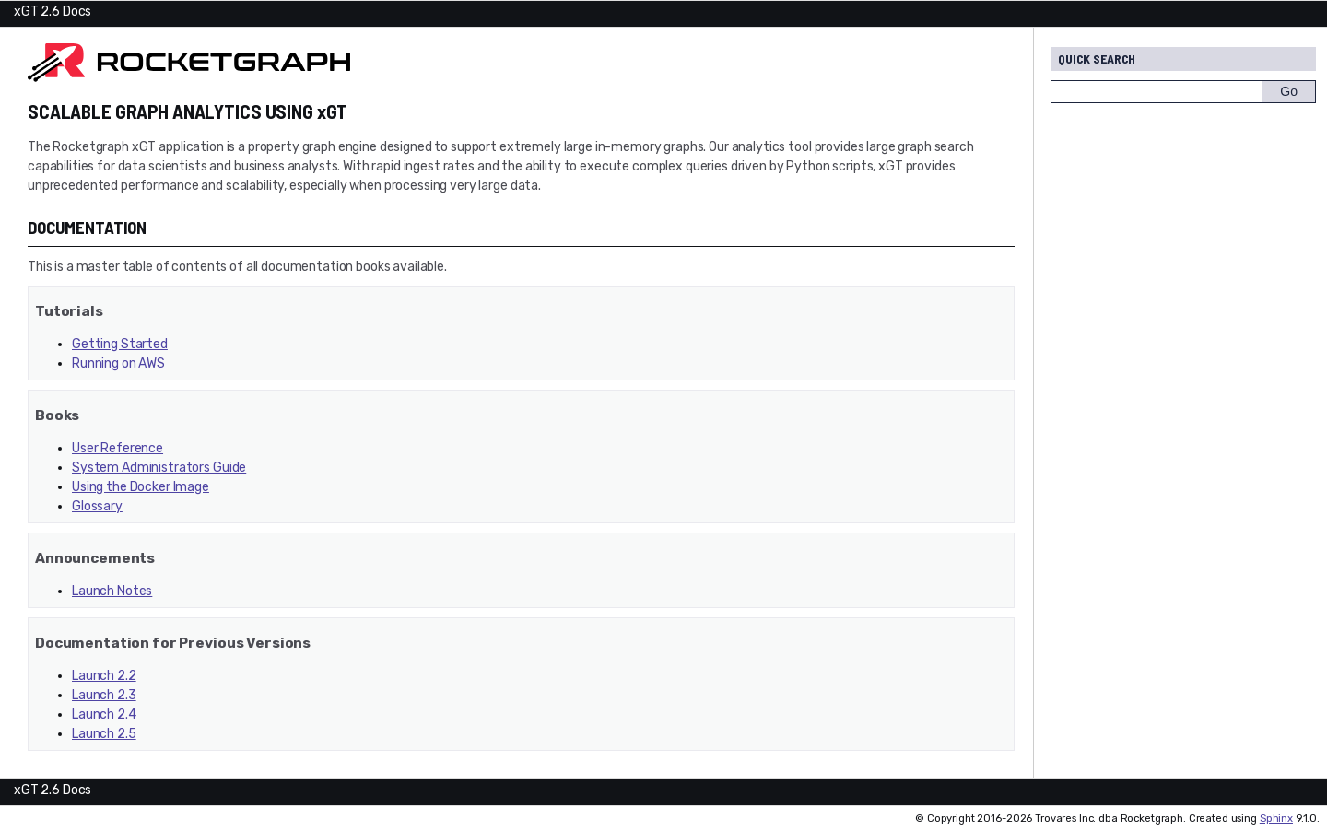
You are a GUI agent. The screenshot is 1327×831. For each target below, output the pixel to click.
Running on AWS (118, 363)
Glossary (97, 506)
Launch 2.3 (104, 695)
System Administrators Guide (159, 467)
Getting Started (120, 344)
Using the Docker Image (140, 487)
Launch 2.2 (104, 676)
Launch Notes (112, 591)
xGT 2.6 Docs (52, 11)
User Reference (117, 448)
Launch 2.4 (104, 714)
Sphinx (1276, 819)
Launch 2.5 (104, 734)
